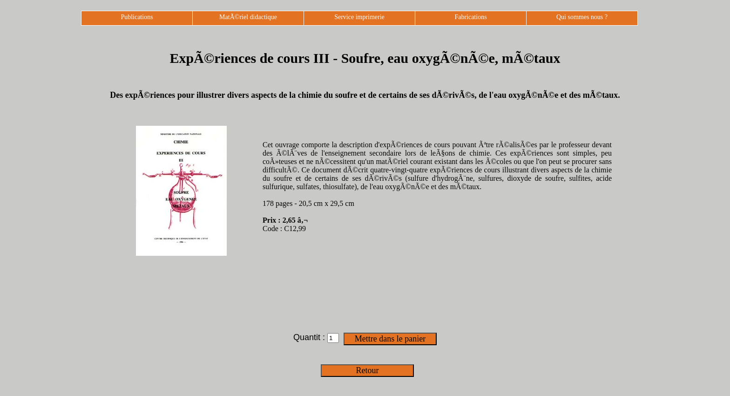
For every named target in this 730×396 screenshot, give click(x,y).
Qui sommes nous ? (582, 17)
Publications (137, 17)
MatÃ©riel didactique (248, 17)
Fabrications (470, 17)
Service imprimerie (359, 17)
